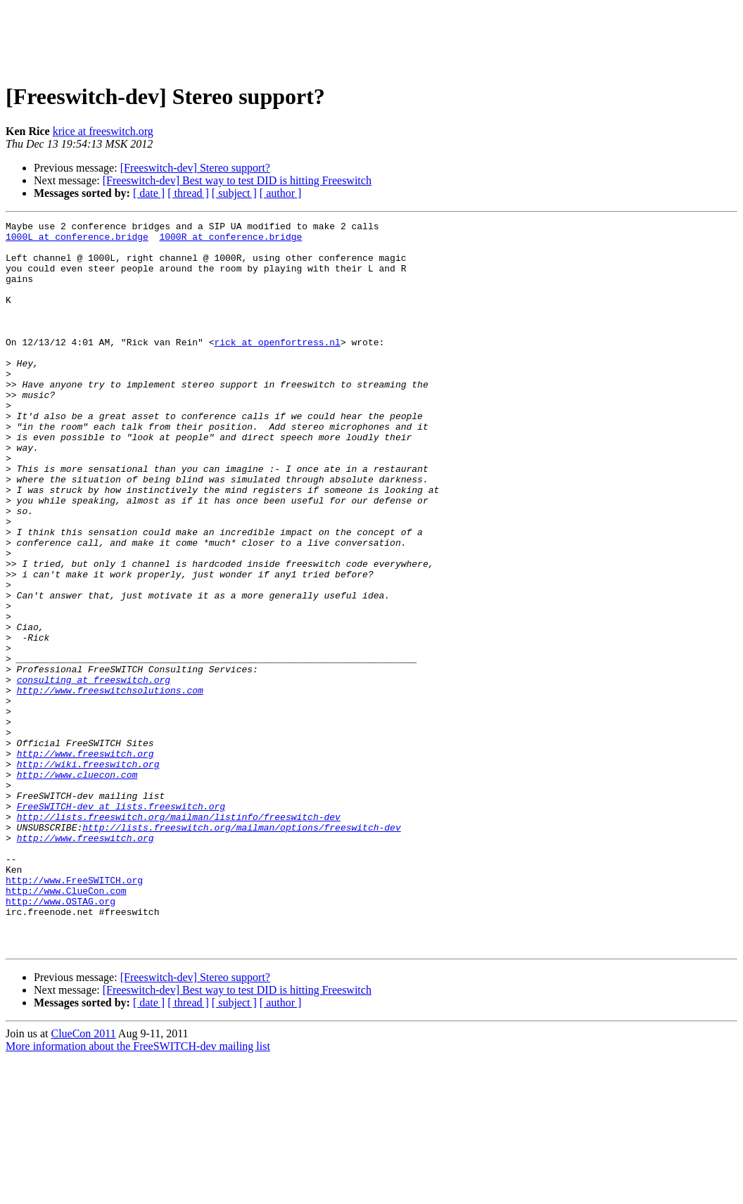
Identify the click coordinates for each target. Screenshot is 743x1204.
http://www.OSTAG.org (60, 1038)
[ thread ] (188, 193)
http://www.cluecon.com (77, 886)
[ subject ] (234, 193)
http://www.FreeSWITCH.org (74, 1012)
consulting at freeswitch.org (93, 772)
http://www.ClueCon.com (66, 1025)
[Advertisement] (371, 37)
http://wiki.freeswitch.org (88, 873)
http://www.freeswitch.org (85, 860)
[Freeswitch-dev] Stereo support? (195, 168)
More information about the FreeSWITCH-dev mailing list (138, 1192)
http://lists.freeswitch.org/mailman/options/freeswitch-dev (241, 949)
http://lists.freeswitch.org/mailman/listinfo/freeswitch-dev (179, 936)
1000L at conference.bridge (77, 240)
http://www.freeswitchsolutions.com (110, 785)
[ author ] (281, 193)
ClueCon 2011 (83, 1179)
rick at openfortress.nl (277, 367)
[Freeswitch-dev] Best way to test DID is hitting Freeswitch (237, 180)
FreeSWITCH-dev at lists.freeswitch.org (121, 924)
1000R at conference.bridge (230, 240)
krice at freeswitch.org (103, 131)
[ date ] (149, 193)
